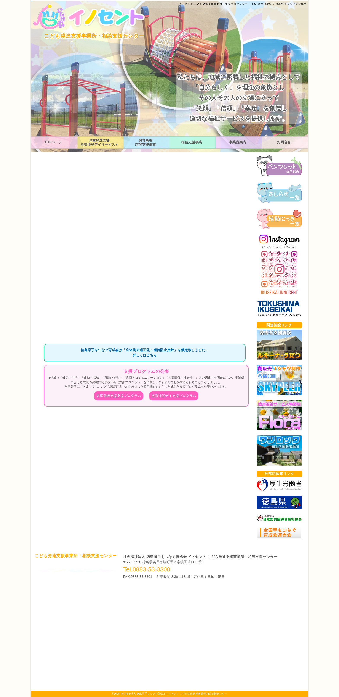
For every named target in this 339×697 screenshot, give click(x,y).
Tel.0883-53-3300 (146, 569)
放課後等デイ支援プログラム (173, 396)
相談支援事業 (191, 142)
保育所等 (145, 142)
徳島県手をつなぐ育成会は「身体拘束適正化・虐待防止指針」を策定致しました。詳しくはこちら (145, 352)
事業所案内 (237, 142)
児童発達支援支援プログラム (118, 396)
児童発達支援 (99, 142)
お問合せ (284, 142)
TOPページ (53, 142)
